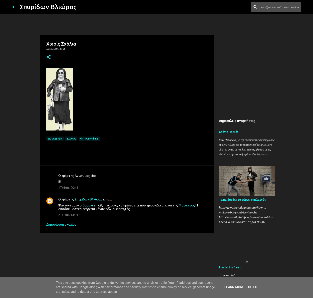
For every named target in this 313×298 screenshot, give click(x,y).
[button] (48, 57)
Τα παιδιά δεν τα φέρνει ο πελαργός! (242, 199)
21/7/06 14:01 (68, 215)
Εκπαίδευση (55, 138)
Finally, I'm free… (230, 267)
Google (87, 205)
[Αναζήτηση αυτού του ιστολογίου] (280, 7)
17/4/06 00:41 (68, 187)
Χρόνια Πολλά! (228, 132)
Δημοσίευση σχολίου (61, 224)
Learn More (234, 287)
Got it (253, 287)
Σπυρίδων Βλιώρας (48, 6)
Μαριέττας (187, 205)
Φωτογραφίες (89, 138)
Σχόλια (71, 138)
